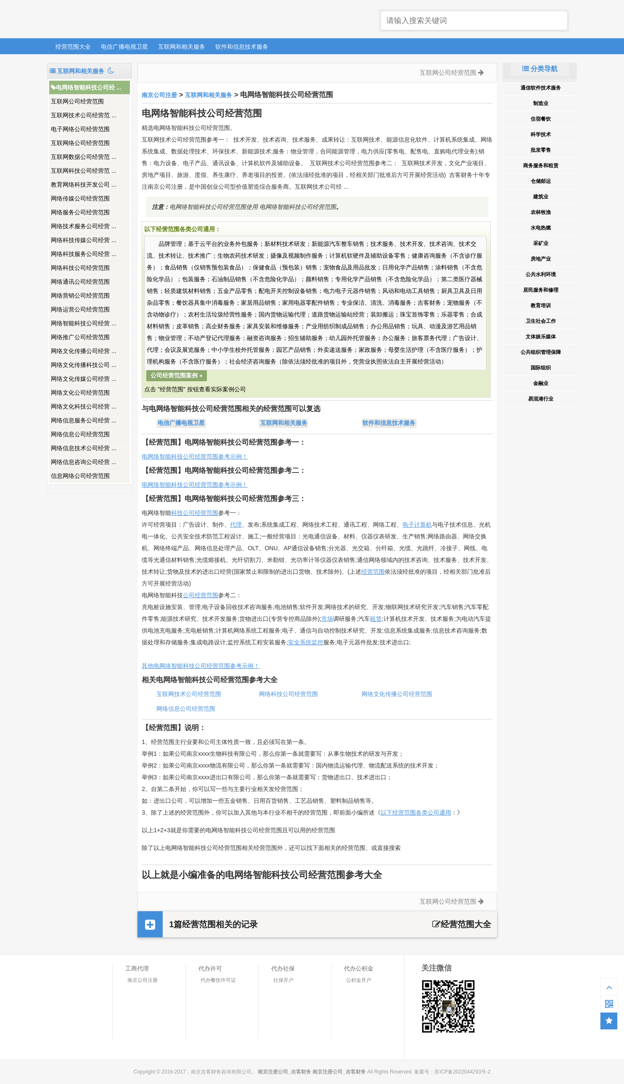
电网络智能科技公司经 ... (86, 87)
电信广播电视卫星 (124, 46)
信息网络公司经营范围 (80, 475)
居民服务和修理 (540, 290)
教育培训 (541, 306)
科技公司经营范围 (194, 512)
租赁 (376, 618)
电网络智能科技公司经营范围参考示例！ (195, 456)
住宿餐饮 (541, 119)
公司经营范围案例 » (177, 375)
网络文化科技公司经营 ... (83, 406)
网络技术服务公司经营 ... (83, 226)
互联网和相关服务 (181, 46)
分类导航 (540, 68)
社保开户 (283, 980)
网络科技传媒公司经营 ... (83, 240)
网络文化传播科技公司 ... (83, 364)
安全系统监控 (305, 642)
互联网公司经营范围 (77, 101)
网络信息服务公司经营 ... (83, 420)
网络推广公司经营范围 (80, 337)
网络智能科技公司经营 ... (83, 323)
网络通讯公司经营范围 (80, 281)
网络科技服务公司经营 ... (83, 254)
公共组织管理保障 (541, 352)
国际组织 (541, 368)
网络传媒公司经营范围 (80, 198)
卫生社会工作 (541, 321)
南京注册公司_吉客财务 (110, 19)
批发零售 (541, 150)
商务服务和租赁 (540, 166)
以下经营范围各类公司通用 (416, 812)
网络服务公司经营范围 (80, 212)
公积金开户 (358, 980)
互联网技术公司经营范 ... (83, 115)
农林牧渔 (541, 212)
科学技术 (541, 134)
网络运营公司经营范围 (80, 309)
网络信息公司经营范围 (80, 434)
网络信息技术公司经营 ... (83, 448)
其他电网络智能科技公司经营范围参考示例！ (200, 665)
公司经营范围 (200, 595)
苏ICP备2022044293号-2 (462, 1072)
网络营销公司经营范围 (80, 295)
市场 (327, 618)
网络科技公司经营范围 (80, 267)
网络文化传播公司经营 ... (83, 351)
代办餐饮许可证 (218, 980)
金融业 (540, 383)
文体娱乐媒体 (541, 337)
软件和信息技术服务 (241, 46)
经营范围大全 (73, 46)
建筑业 (540, 197)
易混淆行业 (540, 399)
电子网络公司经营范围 (80, 129)
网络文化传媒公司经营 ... (83, 378)
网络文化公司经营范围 (80, 392)
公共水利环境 (541, 274)
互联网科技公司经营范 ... (83, 170)
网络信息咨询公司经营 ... (83, 462)
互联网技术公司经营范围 (188, 694)
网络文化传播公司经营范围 (397, 694)
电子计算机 (417, 524)
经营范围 (373, 571)
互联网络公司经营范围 (80, 143)
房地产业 (541, 259)
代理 (236, 524)
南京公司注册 (159, 95)
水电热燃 (541, 228)
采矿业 (540, 243)
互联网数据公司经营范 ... (83, 156)
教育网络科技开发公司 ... (83, 184)
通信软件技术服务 (541, 88)
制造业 (540, 103)
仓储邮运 (541, 181)
